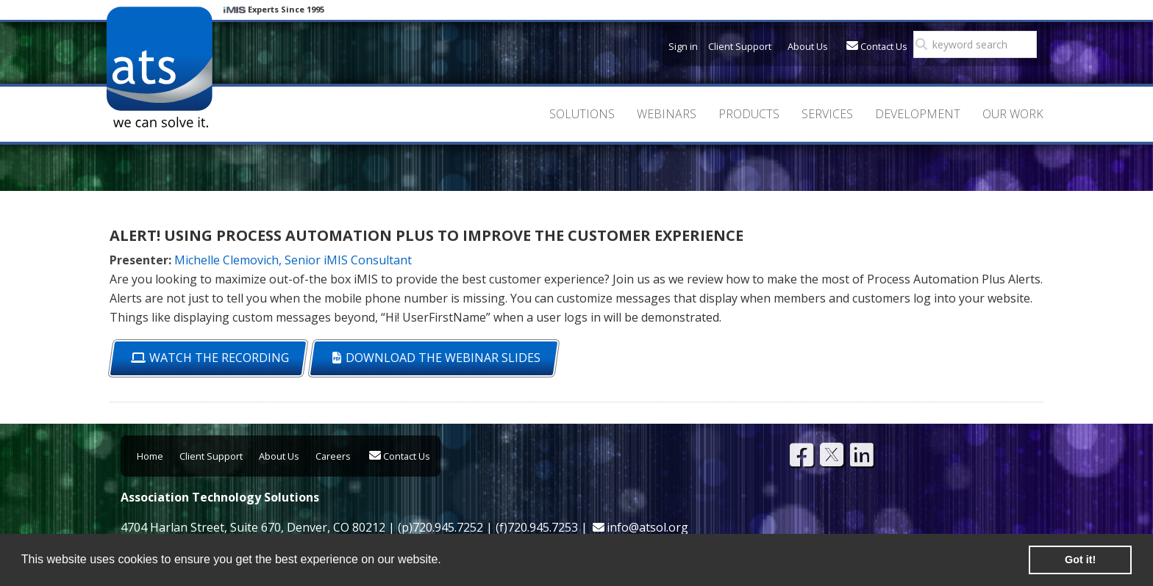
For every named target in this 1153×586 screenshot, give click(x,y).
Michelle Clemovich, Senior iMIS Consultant (293, 260)
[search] (979, 44)
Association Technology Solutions (159, 67)
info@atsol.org (647, 527)
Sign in (683, 46)
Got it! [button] (1080, 559)
